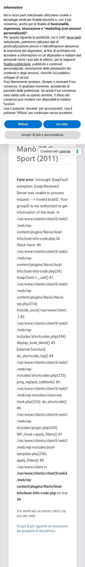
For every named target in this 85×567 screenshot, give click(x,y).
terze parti (74, 37)
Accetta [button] (62, 124)
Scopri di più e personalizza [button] (42, 135)
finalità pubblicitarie (17, 64)
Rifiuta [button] (23, 124)
